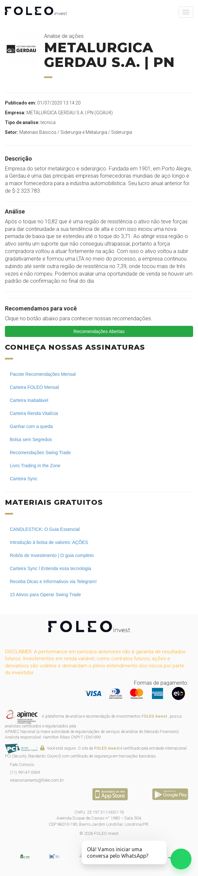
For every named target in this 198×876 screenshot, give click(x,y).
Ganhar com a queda (31, 426)
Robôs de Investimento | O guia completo (52, 555)
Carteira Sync (24, 478)
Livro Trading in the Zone (35, 465)
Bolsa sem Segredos (31, 439)
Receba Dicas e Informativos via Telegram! (53, 581)
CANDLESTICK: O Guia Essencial (45, 529)
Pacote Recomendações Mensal (43, 374)
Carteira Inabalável (29, 400)
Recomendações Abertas (99, 331)
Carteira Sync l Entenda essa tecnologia (50, 568)
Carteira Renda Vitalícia (34, 413)
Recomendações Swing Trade (40, 452)
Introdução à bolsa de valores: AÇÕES (49, 542)
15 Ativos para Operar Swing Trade (45, 594)
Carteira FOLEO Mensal (34, 387)
